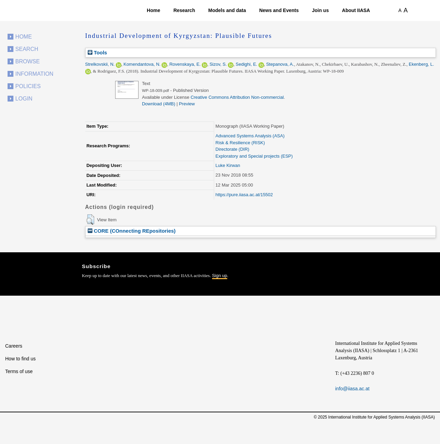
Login (24, 99)
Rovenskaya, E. (185, 64)
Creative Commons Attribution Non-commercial (237, 97)
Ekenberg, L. (421, 64)
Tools (97, 52)
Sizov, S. (218, 64)
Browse (27, 61)
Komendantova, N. (142, 64)
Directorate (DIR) (232, 149)
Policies (28, 86)
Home (153, 10)
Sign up (219, 275)
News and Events (279, 10)
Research (184, 10)
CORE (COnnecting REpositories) (132, 231)
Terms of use (19, 371)
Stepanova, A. (280, 64)
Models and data (227, 10)
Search (26, 49)
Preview (187, 103)
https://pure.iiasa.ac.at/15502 (244, 194)
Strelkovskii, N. (100, 64)
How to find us (20, 358)
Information (34, 74)
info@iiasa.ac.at (352, 388)
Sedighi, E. (246, 64)
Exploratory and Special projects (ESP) (254, 156)
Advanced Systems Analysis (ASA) (250, 135)
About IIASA (356, 10)
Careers (13, 346)
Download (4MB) (158, 103)
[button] (90, 219)
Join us (320, 10)
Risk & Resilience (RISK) (240, 142)
